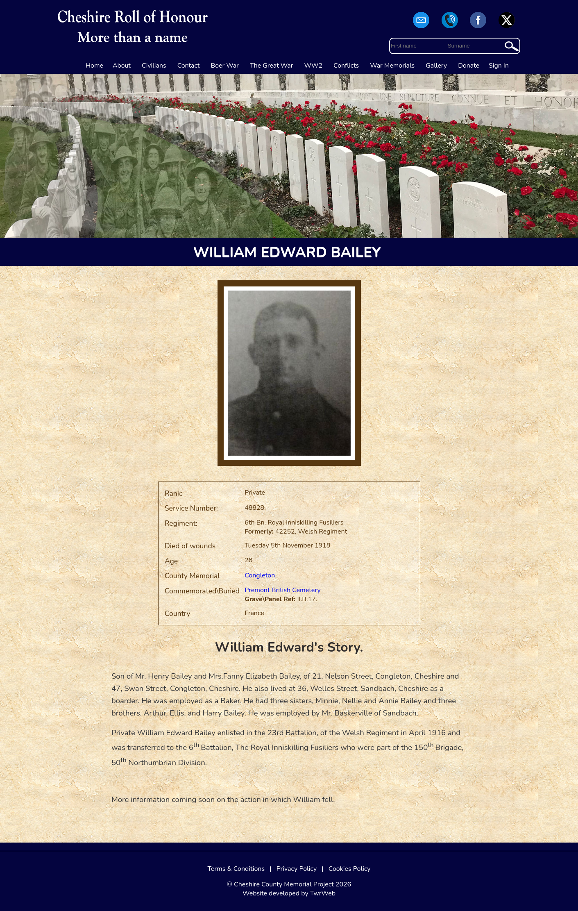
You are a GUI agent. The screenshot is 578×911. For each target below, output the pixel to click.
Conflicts (346, 65)
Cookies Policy (350, 868)
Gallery (436, 65)
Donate (468, 65)
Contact (188, 65)
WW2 (313, 65)
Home (94, 65)
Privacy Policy (297, 868)
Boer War (225, 65)
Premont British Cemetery (282, 590)
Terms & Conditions (236, 868)
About (122, 65)
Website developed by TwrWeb (289, 893)
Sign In (499, 65)
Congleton (260, 575)
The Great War (271, 65)
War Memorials (392, 65)
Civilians (154, 65)
